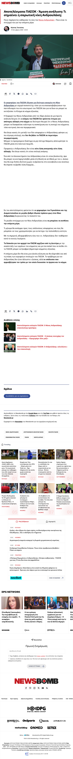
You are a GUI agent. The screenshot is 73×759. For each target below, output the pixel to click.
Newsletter (19, 422)
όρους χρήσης (41, 656)
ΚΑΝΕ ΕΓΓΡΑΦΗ (36, 666)
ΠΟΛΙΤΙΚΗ (47, 3)
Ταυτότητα (4, 698)
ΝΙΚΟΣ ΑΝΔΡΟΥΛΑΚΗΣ (12, 432)
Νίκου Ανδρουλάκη (46, 20)
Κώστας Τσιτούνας (17, 28)
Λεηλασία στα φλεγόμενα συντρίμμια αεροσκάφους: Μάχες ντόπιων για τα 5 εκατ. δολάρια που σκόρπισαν (27, 501)
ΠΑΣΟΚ (27, 437)
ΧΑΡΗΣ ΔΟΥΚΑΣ (38, 437)
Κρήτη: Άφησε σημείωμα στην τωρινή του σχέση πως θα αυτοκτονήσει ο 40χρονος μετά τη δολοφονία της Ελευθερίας (63, 468)
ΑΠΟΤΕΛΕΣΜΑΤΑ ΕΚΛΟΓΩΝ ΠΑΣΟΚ (33, 432)
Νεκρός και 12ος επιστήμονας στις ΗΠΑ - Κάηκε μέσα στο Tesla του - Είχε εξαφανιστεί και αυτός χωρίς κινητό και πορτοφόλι (27, 468)
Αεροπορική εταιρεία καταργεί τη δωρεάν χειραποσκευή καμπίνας (34, 540)
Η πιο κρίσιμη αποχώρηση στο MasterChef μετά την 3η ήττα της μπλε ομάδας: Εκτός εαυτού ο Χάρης (34, 617)
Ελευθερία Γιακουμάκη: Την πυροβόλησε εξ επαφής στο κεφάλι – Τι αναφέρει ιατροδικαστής (11, 617)
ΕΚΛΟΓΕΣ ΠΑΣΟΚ (53, 432)
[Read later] (70, 84)
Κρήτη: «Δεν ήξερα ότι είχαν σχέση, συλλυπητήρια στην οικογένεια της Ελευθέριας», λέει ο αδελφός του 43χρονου (35, 531)
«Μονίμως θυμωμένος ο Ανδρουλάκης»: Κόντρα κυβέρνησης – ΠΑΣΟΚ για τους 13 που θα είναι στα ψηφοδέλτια (35, 559)
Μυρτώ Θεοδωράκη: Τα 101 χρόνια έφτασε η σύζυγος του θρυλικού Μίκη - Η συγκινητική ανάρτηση (9, 500)
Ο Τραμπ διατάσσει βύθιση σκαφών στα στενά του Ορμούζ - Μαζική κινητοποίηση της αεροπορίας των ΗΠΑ (63, 501)
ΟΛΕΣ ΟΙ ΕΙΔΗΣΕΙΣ (29, 3)
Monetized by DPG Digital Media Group (42, 735)
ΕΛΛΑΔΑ (39, 3)
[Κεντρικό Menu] (70, 3)
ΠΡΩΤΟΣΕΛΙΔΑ (56, 3)
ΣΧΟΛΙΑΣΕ (57, 84)
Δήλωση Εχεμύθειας (27, 698)
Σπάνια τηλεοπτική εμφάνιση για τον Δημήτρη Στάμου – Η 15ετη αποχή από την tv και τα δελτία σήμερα (56, 617)
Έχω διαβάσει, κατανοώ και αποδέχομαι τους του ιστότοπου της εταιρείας (36, 656)
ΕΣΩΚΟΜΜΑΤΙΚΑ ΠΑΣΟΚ (13, 437)
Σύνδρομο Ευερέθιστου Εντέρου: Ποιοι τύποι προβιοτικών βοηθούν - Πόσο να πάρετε (35, 549)
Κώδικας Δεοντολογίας (42, 698)
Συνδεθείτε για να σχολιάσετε (17, 396)
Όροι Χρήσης (14, 698)
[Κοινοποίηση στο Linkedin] (27, 94)
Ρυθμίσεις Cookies (57, 698)
